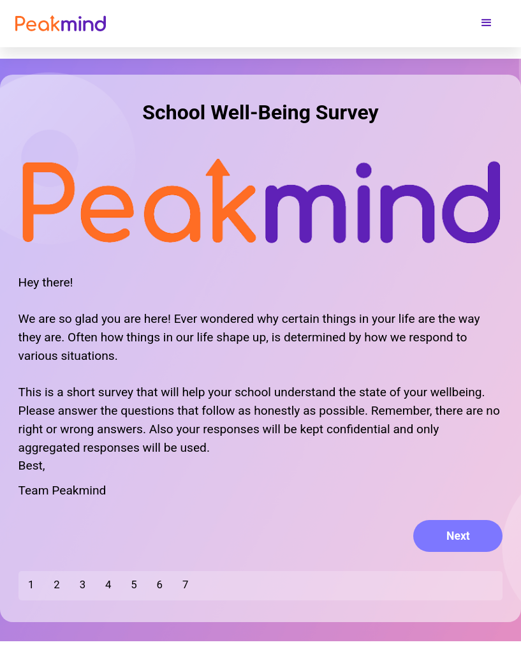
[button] (486, 23)
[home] (60, 23)
